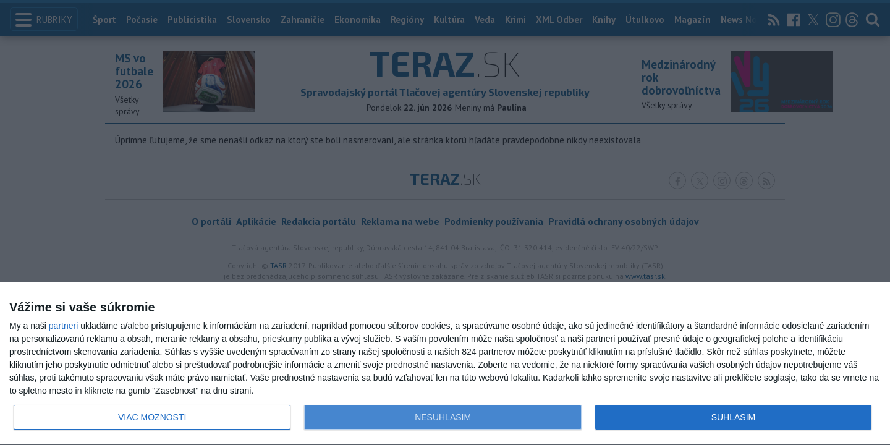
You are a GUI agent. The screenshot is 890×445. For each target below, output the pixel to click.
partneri (63, 325)
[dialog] (445, 363)
